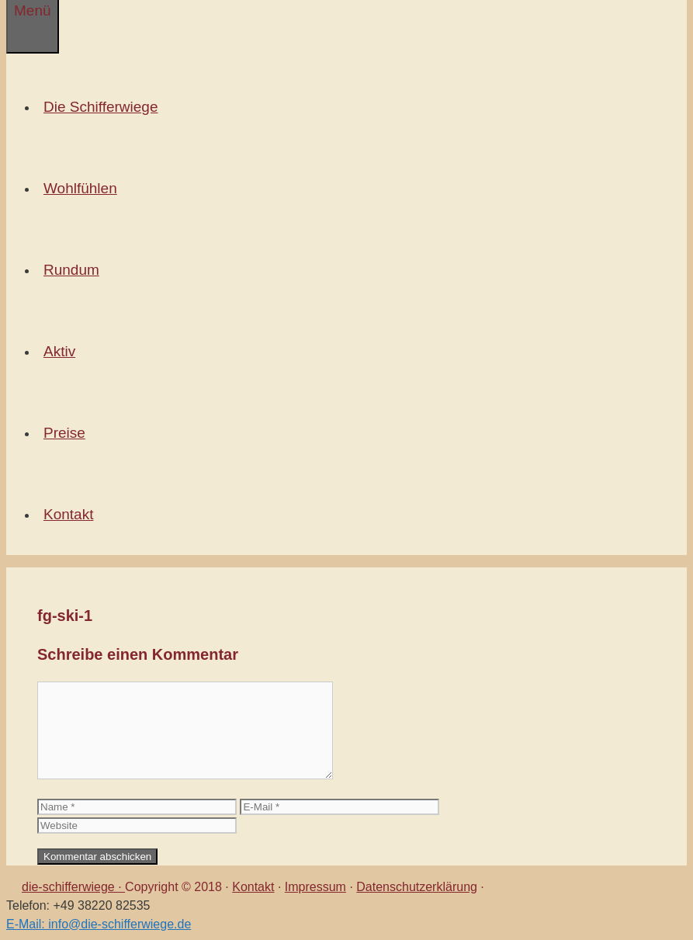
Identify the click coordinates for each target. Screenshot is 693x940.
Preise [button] (67, 433)
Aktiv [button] (62, 351)
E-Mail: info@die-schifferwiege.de (98, 924)
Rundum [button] (74, 270)
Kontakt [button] (71, 514)
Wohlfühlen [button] (83, 188)
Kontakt (253, 886)
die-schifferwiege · (73, 886)
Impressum (315, 886)
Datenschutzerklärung (416, 886)
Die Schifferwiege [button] (104, 107)
